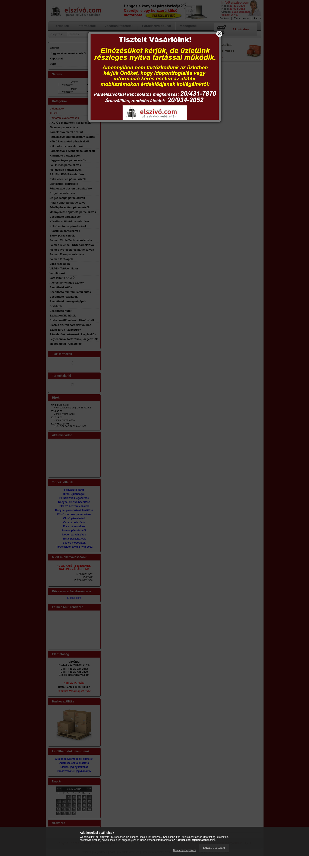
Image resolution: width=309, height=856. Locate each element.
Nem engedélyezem (184, 850)
